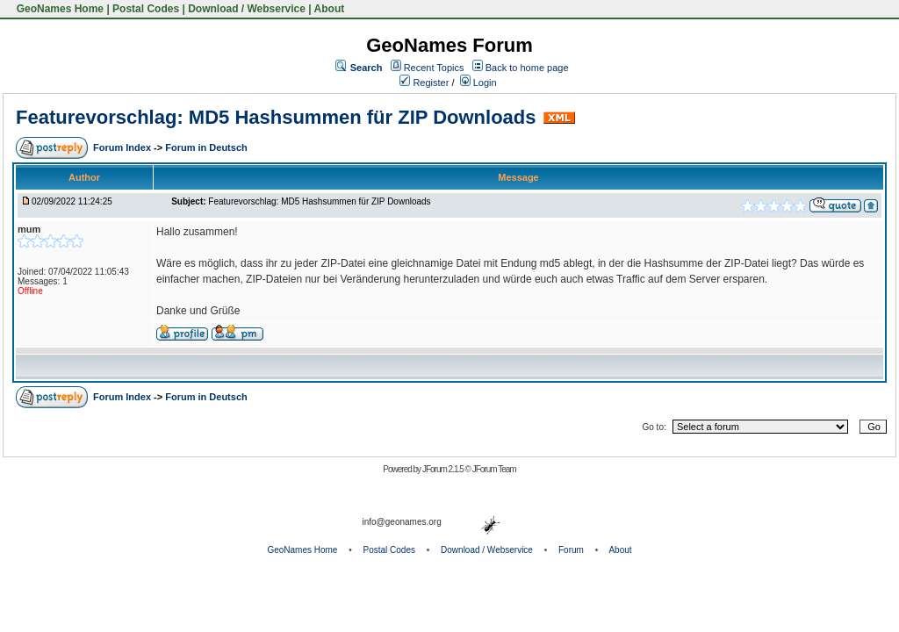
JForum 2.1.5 (443, 469)
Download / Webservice (247, 9)
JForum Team (494, 469)
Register (424, 82)
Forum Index (123, 147)
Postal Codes (145, 9)
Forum (571, 550)
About (329, 9)
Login (478, 82)
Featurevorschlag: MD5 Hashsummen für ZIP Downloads (276, 117)
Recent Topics (434, 67)
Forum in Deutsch (206, 147)
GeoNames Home (58, 9)
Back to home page (527, 67)
